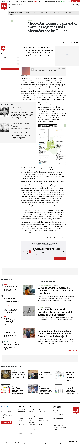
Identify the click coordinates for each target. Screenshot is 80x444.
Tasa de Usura (52, 12)
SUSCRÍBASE (75, 1)
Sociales (20, 433)
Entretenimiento (8, 328)
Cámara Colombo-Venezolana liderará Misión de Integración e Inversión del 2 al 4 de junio (55, 334)
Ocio (40, 426)
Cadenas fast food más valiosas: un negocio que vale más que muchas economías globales (11, 334)
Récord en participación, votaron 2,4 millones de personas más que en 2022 (11, 321)
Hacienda (6, 284)
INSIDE (76, 8)
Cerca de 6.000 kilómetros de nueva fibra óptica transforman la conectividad (56, 291)
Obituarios (31, 426)
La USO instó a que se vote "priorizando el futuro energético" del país (45, 375)
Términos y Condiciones (59, 420)
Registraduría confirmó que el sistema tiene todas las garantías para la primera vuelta (45, 390)
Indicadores (21, 424)
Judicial (41, 385)
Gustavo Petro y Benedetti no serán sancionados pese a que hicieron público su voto (11, 299)
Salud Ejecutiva (43, 429)
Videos (30, 433)
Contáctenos (56, 416)
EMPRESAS (24, 8)
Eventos (41, 418)
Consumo (20, 415)
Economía (42, 415)
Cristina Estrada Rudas (28, 58)
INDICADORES (71, 8)
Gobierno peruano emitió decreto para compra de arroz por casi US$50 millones (18, 375)
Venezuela (41, 12)
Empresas (20, 418)
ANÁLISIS (51, 8)
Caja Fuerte (32, 411)
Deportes (68, 370)
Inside (40, 424)
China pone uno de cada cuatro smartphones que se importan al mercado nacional (18, 390)
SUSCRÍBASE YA (60, 258)
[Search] (68, 4)
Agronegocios (21, 409)
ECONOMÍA (19, 8)
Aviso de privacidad (58, 418)
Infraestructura (32, 424)
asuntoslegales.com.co (7, 442)
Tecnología (15, 385)
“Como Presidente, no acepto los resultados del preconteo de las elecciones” (10, 288)
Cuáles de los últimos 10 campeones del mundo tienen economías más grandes (71, 376)
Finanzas (20, 420)
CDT (47, 12)
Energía (41, 370)
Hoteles (60, 12)
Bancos (68, 385)
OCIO (29, 8)
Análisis (41, 409)
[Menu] (9, 8)
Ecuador (6, 341)
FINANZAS (13, 8)
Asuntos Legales (22, 411)
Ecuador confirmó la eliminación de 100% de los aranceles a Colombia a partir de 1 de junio (11, 346)
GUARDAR (74, 42)
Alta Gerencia (32, 409)
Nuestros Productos (58, 414)
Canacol (12, 14)
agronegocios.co (18, 442)
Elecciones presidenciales (30, 12)
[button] (23, 251)
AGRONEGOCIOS (44, 8)
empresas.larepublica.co (31, 442)
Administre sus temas (8, 68)
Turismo (65, 12)
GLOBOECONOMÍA (35, 8)
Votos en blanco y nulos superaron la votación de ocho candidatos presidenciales (11, 310)
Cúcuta (70, 12)
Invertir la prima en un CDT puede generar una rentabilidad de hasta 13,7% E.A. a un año (72, 391)
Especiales (31, 418)
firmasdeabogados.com (45, 442)
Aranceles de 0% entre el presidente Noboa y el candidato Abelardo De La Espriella (55, 312)
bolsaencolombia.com (58, 442)
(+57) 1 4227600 (5, 417)
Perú (13, 370)
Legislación (6, 305)
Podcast (20, 429)
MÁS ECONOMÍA (71, 350)
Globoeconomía (43, 420)
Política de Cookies (58, 425)
